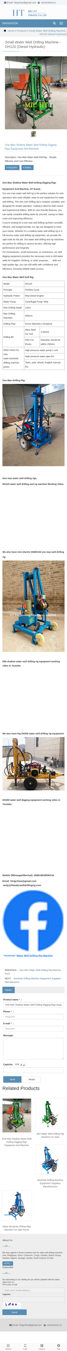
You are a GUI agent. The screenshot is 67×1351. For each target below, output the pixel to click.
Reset (32, 1079)
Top (58, 1346)
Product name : (12, 999)
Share (8, 1346)
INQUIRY (12, 167)
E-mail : (8, 1023)
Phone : (8, 1011)
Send (12, 1079)
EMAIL (27, 167)
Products (21, 30)
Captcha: (8, 1064)
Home (11, 30)
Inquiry (42, 1346)
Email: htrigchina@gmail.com (25, 1325)
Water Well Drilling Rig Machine (35, 955)
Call (25, 1346)
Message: (8, 1035)
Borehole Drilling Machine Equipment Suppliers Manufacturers (50, 1183)
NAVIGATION (10, 23)
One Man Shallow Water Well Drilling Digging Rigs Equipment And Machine (16, 1142)
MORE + (7, 1263)
